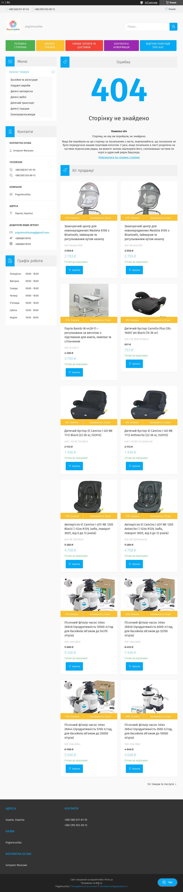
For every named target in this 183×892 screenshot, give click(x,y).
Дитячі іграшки (20, 108)
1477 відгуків (151, 2)
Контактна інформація (121, 45)
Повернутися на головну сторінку (119, 157)
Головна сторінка (20, 45)
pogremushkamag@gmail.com (32, 232)
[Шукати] (173, 27)
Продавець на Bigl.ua (91, 883)
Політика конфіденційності (114, 886)
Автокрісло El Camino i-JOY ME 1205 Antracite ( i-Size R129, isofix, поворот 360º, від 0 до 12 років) (149, 529)
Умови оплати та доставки (84, 45)
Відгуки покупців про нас (158, 45)
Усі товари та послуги (161, 784)
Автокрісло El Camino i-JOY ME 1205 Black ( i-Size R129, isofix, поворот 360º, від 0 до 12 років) (88, 529)
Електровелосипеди (23, 114)
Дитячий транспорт (22, 103)
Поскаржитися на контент (84, 886)
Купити (76, 270)
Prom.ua (109, 879)
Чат (167, 882)
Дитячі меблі (18, 97)
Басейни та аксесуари (24, 79)
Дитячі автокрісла (22, 91)
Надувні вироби (20, 85)
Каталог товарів (49, 45)
